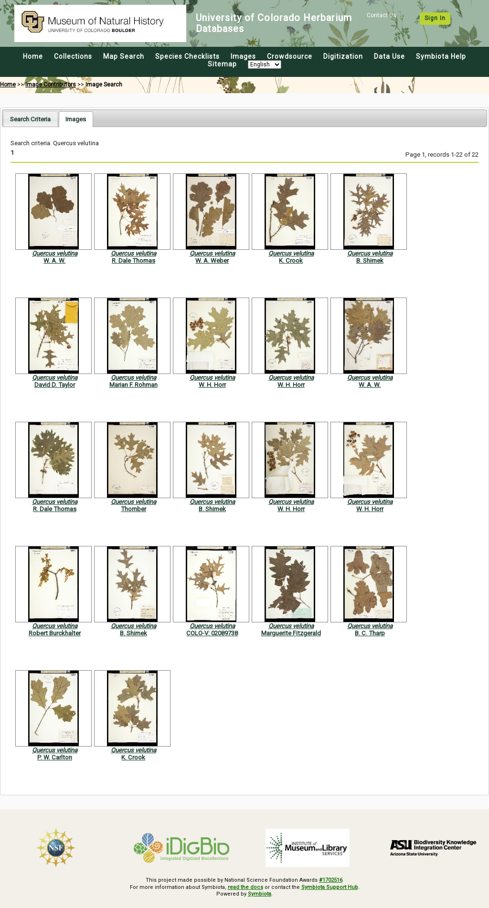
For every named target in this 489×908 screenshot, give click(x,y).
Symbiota (259, 894)
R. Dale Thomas (133, 260)
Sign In (435, 18)
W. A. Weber (212, 260)
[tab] (30, 118)
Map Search (123, 56)
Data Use (389, 56)
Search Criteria (30, 119)
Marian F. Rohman (133, 384)
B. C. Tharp (370, 633)
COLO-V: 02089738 (212, 633)
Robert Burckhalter (55, 633)
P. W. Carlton (54, 757)
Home (33, 56)
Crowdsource (289, 56)
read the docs (245, 887)
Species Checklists (187, 56)
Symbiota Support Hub (329, 887)
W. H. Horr (212, 384)
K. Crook (291, 260)
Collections (73, 56)
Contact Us (381, 15)
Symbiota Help (441, 56)
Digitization (343, 56)
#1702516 (330, 880)
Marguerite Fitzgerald (291, 633)
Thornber (133, 509)
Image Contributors (50, 84)
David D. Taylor (54, 384)
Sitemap (222, 64)
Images (243, 56)
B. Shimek (369, 260)
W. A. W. (54, 260)
